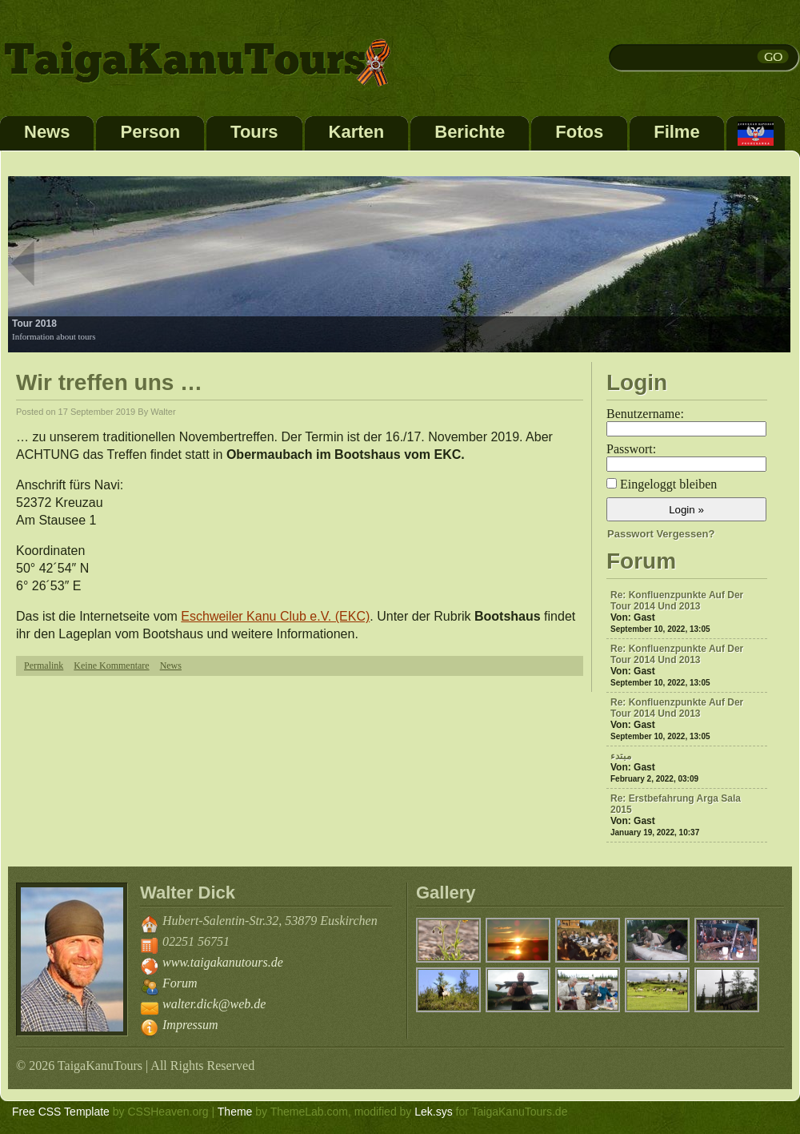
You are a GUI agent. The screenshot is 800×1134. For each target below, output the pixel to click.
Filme (676, 132)
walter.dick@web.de (214, 1004)
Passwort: (631, 449)
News (47, 132)
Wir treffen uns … (109, 382)
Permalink (43, 665)
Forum (180, 983)
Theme (235, 1111)
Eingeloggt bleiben (668, 484)
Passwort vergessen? (660, 534)
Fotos (579, 132)
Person (150, 132)
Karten (357, 132)
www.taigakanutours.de (222, 962)
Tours (254, 132)
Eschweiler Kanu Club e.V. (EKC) (275, 616)
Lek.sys (433, 1111)
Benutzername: (645, 413)
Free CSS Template (61, 1111)
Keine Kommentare (111, 665)
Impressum (190, 1024)
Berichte (469, 132)
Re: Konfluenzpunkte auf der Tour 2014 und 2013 (676, 600)
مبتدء (620, 756)
